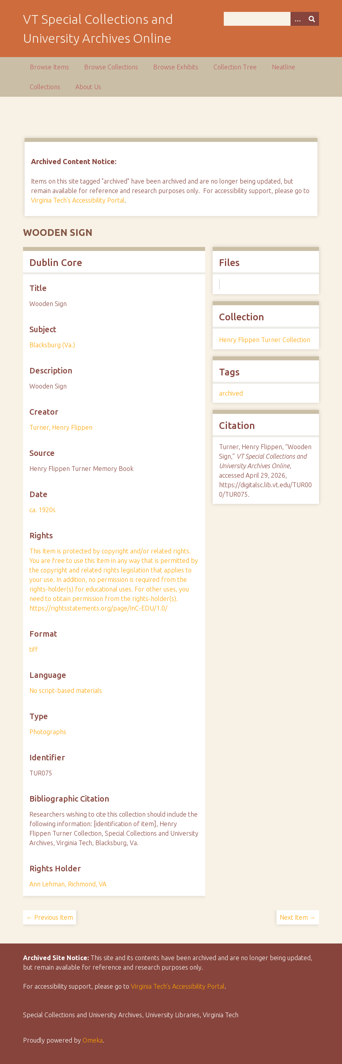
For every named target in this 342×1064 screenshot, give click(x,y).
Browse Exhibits (175, 67)
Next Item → (298, 917)
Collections (45, 86)
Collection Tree (235, 67)
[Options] (297, 19)
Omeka (93, 1040)
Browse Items (49, 67)
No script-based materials (65, 690)
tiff (33, 649)
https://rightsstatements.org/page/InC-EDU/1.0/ (98, 608)
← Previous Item (49, 917)
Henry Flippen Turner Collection (264, 339)
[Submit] (312, 19)
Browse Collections (111, 67)
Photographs (47, 731)
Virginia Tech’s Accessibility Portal (178, 986)
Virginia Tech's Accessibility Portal (78, 200)
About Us (88, 86)
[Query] (271, 19)
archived (231, 393)
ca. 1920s (42, 509)
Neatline (283, 67)
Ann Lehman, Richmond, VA (67, 884)
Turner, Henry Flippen (60, 427)
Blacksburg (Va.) (52, 344)
